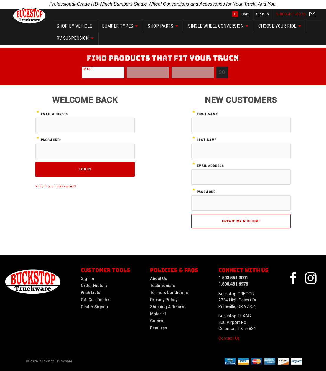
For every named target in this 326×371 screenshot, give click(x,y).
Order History (94, 285)
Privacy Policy (163, 299)
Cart (241, 14)
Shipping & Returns (168, 306)
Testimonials (162, 285)
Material (158, 313)
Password (206, 192)
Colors (156, 321)
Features (158, 328)
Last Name (207, 140)
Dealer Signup (94, 306)
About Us (158, 278)
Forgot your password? (55, 186)
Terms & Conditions (169, 292)
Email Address (54, 114)
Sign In (263, 14)
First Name (207, 114)
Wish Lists (90, 292)
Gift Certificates (96, 299)
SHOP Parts (163, 26)
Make (88, 69)
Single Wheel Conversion (218, 26)
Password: (51, 140)
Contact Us (229, 338)
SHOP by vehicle (74, 26)
